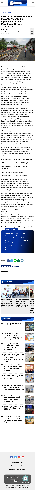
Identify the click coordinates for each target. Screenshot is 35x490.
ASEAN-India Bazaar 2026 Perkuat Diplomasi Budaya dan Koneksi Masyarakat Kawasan (13, 367)
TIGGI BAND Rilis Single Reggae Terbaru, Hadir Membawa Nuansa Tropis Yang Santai (13, 419)
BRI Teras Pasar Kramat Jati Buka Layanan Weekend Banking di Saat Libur (13, 377)
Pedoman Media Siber (17, 469)
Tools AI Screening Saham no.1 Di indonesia (13, 324)
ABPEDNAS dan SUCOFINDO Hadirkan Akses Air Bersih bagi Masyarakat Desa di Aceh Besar (16, 236)
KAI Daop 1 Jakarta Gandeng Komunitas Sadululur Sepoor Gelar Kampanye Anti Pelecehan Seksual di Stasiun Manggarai (14, 357)
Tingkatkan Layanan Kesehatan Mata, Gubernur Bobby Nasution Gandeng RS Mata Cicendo (22, 303)
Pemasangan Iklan (17, 466)
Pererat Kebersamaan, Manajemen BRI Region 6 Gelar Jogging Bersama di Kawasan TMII (13, 398)
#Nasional (15, 266)
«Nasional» (10, 12)
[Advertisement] (14, 438)
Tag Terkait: (6, 266)
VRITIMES (30, 227)
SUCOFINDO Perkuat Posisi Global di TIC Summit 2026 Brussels (13, 408)
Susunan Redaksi (17, 462)
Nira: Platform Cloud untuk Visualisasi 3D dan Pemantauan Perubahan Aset (16, 248)
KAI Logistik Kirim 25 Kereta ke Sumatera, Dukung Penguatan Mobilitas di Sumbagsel (13, 346)
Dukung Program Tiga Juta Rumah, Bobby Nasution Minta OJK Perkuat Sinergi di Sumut (7, 303)
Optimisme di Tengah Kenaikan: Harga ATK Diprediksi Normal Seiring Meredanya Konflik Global (13, 336)
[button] (32, 34)
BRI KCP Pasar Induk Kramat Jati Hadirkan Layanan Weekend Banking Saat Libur (14, 387)
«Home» (3, 12)
